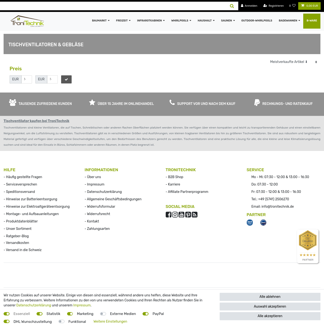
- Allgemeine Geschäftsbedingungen (113, 199)
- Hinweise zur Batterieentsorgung (30, 199)
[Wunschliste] (292, 6)
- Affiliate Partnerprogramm (187, 192)
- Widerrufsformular (100, 207)
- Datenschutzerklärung (103, 192)
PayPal (158, 314)
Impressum (82, 305)
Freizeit (122, 20)
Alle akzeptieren (270, 316)
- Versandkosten (16, 243)
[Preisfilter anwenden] (66, 79)
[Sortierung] (293, 62)
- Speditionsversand (19, 192)
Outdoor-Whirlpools (256, 20)
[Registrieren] (274, 6)
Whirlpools (179, 20)
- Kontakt (92, 221)
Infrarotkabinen (149, 20)
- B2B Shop (174, 177)
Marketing (85, 314)
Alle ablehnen (270, 297)
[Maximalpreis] (52, 79)
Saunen (226, 20)
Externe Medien (123, 314)
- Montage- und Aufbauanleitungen (31, 214)
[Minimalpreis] (26, 79)
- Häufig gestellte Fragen (23, 177)
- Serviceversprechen (20, 184)
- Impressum (94, 184)
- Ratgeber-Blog (16, 236)
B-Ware (312, 20)
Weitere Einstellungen (110, 322)
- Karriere (173, 184)
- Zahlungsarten (97, 229)
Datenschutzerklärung (33, 305)
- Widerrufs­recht (97, 214)
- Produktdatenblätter (21, 221)
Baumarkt (99, 20)
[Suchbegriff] (113, 6)
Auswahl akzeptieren (270, 306)
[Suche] (232, 6)
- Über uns (93, 177)
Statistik (53, 314)
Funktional (77, 322)
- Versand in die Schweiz (23, 250)
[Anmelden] (249, 6)
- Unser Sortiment (18, 229)
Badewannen (288, 20)
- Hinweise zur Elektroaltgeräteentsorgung (37, 207)
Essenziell (22, 314)
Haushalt (205, 20)
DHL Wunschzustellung (33, 322)
